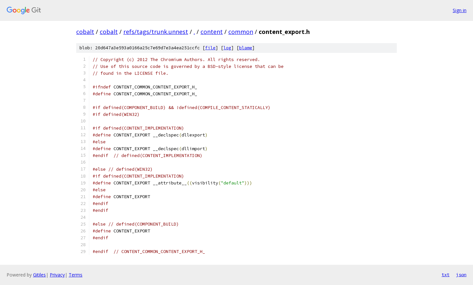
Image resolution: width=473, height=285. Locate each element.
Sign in (459, 10)
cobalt (85, 32)
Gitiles (39, 275)
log (227, 48)
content (212, 32)
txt (445, 274)
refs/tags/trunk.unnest (155, 32)
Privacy (57, 275)
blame (245, 48)
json (461, 274)
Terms (75, 275)
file (210, 48)
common (240, 32)
